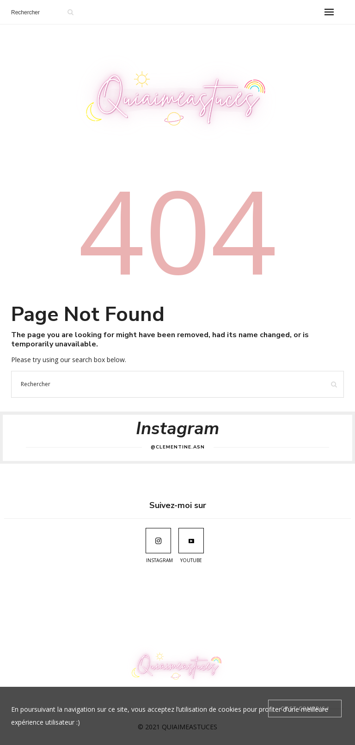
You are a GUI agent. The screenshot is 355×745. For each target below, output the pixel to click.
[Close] (305, 708)
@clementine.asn (178, 447)
